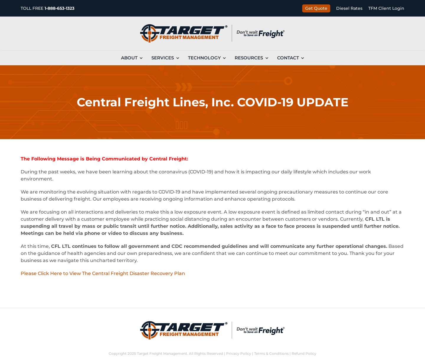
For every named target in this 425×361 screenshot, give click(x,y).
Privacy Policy (238, 353)
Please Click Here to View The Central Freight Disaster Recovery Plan (103, 273)
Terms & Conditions (271, 353)
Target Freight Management (162, 353)
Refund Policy (304, 353)
